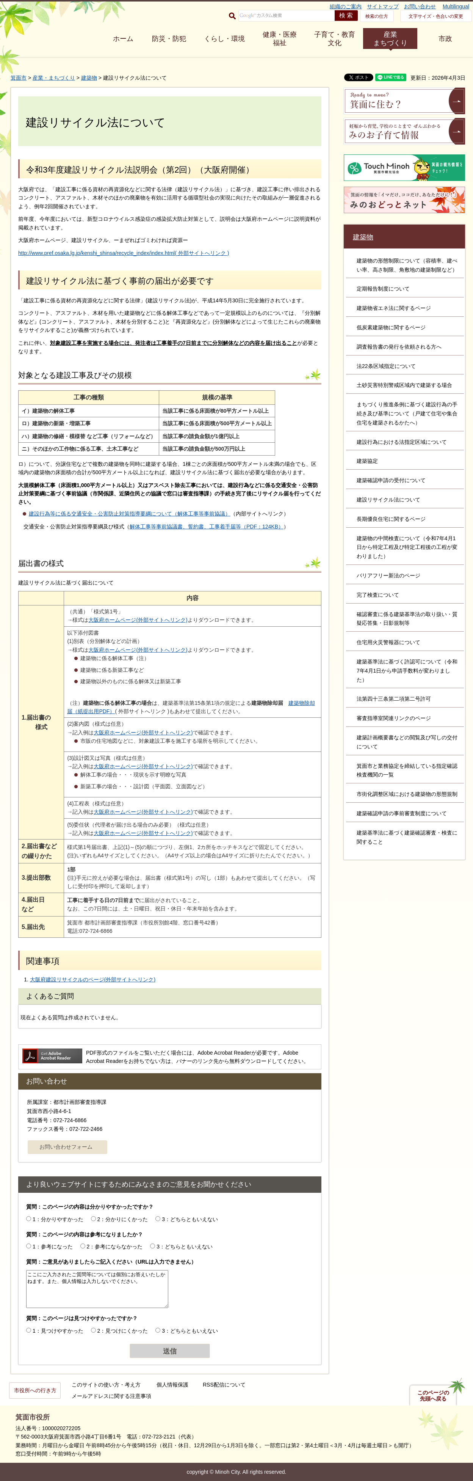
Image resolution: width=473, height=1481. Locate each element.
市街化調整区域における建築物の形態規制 (407, 794)
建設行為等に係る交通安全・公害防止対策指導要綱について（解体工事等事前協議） (129, 514)
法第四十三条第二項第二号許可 (394, 699)
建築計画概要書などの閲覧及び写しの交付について (407, 742)
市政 (445, 38)
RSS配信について (224, 1385)
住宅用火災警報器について (388, 642)
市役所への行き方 (35, 1390)
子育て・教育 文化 (334, 39)
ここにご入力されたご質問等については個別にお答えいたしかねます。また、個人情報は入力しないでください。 (97, 1289)
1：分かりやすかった (58, 1219)
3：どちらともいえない (190, 1219)
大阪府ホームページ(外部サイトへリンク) (137, 620)
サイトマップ (383, 6)
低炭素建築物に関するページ (391, 327)
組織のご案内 (346, 6)
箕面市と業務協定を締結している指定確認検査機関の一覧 (407, 770)
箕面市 (19, 78)
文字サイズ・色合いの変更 (436, 16)
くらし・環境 (224, 38)
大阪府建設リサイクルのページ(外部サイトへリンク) (92, 979)
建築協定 (367, 461)
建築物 (89, 78)
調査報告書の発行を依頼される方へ (399, 347)
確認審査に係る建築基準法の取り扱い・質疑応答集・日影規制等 (407, 618)
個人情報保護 (172, 1385)
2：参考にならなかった (115, 1247)
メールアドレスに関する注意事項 (111, 1396)
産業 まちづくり (390, 39)
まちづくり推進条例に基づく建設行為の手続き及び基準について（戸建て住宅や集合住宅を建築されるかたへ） (407, 413)
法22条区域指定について (386, 366)
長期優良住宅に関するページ (391, 519)
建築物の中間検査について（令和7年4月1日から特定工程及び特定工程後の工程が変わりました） (407, 547)
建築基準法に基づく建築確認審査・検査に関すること (407, 837)
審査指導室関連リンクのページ (394, 718)
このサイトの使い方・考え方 (106, 1385)
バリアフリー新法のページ (388, 575)
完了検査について (378, 595)
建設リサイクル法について (388, 500)
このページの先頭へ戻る (433, 1395)
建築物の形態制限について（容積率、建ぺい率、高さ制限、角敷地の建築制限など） (407, 265)
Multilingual (456, 6)
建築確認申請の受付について (391, 480)
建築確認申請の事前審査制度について (402, 813)
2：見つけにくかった (122, 1331)
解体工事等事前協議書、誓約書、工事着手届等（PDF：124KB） (206, 527)
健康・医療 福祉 (280, 39)
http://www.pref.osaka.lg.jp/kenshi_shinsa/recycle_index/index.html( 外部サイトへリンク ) (123, 253)
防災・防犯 (169, 38)
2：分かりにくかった (122, 1219)
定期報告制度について (383, 289)
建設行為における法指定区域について (402, 442)
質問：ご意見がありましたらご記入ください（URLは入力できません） (111, 1262)
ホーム (123, 38)
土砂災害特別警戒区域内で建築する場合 (404, 385)
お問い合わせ (420, 6)
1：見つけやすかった (58, 1331)
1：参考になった (53, 1247)
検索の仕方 (376, 16)
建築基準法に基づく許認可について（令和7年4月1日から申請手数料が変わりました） (407, 671)
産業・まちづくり (54, 78)
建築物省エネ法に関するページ (394, 308)
